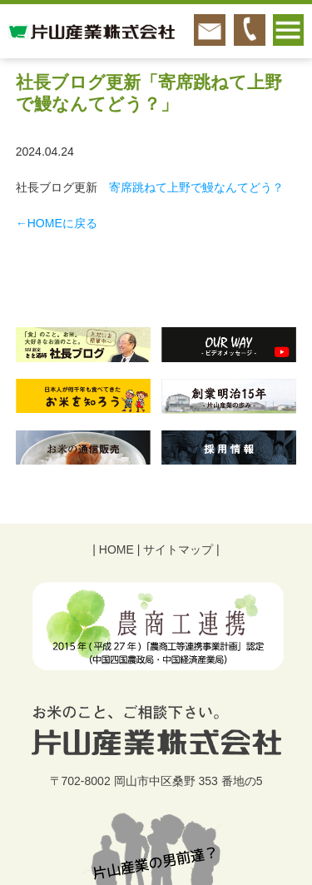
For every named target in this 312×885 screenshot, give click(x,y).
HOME (116, 549)
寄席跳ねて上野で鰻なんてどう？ (196, 187)
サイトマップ (178, 549)
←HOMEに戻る (56, 223)
